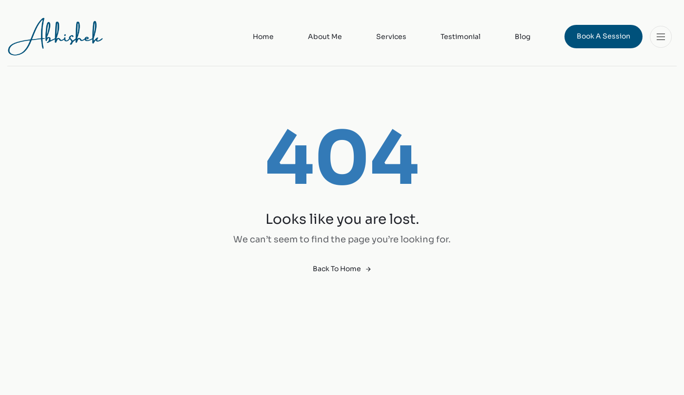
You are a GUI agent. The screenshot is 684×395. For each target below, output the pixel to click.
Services (391, 36)
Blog (522, 36)
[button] (663, 37)
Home (263, 36)
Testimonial (461, 36)
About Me (325, 36)
